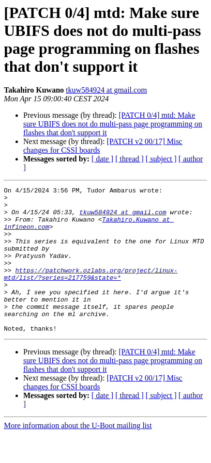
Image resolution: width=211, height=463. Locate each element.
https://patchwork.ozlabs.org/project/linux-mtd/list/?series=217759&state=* (91, 292)
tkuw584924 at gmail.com (106, 90)
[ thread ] (129, 159)
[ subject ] (161, 159)
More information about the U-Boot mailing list (78, 454)
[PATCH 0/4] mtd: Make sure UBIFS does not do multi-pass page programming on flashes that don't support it (112, 124)
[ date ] (102, 159)
